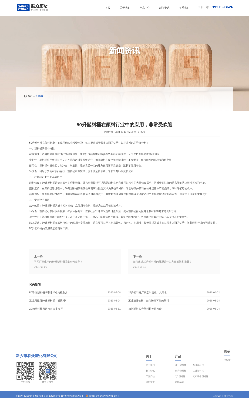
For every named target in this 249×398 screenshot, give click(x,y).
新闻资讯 (164, 7)
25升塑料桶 (198, 376)
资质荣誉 (150, 393)
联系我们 (184, 7)
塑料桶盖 (179, 393)
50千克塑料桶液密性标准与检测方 (48, 299)
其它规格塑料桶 (200, 388)
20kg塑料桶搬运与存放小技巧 (46, 315)
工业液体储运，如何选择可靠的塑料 (148, 307)
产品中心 (145, 7)
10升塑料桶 (198, 382)
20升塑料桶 (180, 376)
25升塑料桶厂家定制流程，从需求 (147, 299)
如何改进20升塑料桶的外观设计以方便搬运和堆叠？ (162, 279)
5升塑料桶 (180, 388)
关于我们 (125, 7)
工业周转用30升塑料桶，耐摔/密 (47, 307)
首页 (107, 7)
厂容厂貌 (150, 388)
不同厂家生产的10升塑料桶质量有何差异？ (58, 279)
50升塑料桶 (35, 149)
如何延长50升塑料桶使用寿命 (145, 315)
